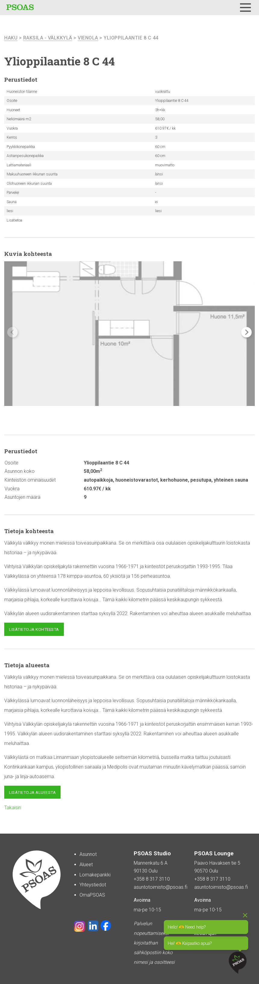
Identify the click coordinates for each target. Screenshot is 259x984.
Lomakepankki (95, 875)
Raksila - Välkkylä (47, 38)
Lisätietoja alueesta (32, 792)
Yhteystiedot (93, 885)
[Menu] (245, 7)
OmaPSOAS (92, 895)
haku (10, 38)
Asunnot (88, 854)
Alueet (86, 864)
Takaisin (12, 807)
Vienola (88, 38)
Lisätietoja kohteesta (34, 629)
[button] (246, 332)
